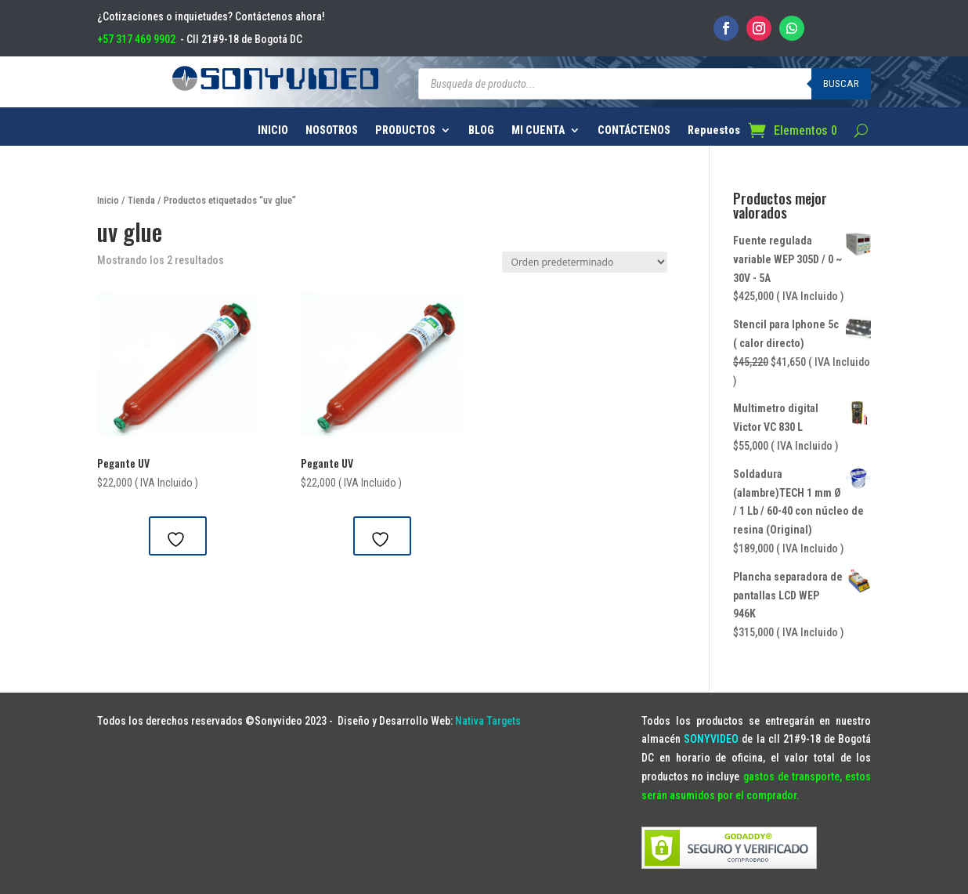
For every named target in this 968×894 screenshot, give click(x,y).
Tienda (141, 200)
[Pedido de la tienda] (584, 262)
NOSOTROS (331, 130)
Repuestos (714, 130)
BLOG (481, 130)
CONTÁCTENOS (634, 130)
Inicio (108, 200)
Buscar (841, 83)
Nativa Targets (488, 721)
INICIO (273, 130)
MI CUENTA (538, 130)
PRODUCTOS (405, 130)
